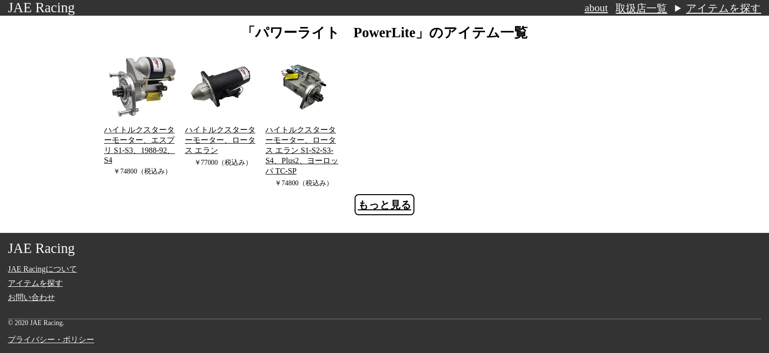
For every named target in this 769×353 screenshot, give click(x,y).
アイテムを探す (723, 8)
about (596, 8)
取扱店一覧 (641, 8)
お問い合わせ (31, 297)
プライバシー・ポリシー (51, 339)
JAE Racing (41, 7)
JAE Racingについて (42, 269)
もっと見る (384, 205)
